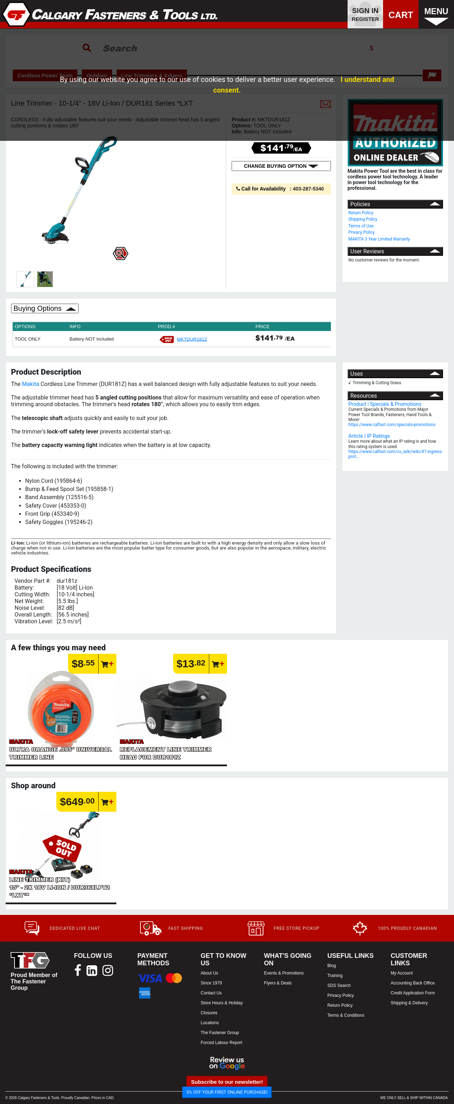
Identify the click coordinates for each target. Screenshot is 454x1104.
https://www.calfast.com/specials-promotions (392, 424)
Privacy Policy (361, 232)
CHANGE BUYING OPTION (281, 166)
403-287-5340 (308, 189)
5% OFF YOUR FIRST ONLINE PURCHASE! (227, 1092)
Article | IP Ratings (369, 436)
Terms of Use (360, 225)
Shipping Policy (362, 219)
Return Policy (360, 212)
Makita (30, 384)
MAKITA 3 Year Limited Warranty (379, 239)
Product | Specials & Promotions (384, 404)
